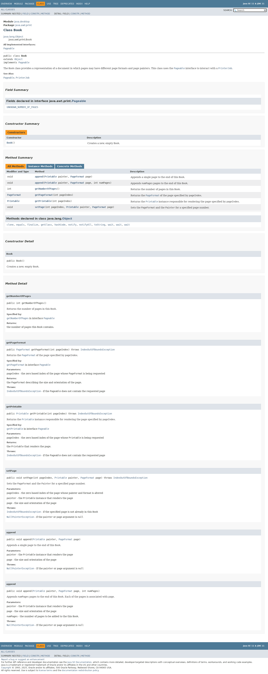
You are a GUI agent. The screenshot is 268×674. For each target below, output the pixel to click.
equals (20, 224)
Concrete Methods (69, 166)
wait (110, 224)
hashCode (60, 224)
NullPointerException (20, 517)
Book (9, 142)
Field (26, 13)
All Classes (8, 9)
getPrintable (43, 201)
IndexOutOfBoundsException (98, 349)
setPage (39, 207)
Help (87, 4)
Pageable (8, 48)
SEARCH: (227, 10)
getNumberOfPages (46, 188)
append (39, 176)
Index (79, 4)
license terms (45, 670)
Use (49, 4)
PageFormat (77, 176)
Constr (35, 13)
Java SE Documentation (79, 662)
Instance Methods (40, 166)
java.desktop (22, 21)
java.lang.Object (13, 36)
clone (10, 224)
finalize (32, 224)
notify (72, 224)
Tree (55, 4)
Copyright (6, 667)
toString (99, 224)
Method (45, 13)
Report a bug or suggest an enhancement (22, 659)
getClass (46, 224)
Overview (6, 4)
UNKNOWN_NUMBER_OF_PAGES (22, 107)
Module (18, 4)
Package (29, 4)
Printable (50, 176)
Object (18, 59)
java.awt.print (23, 25)
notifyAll (85, 224)
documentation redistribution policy (80, 670)
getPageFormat (44, 195)
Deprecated (67, 4)
